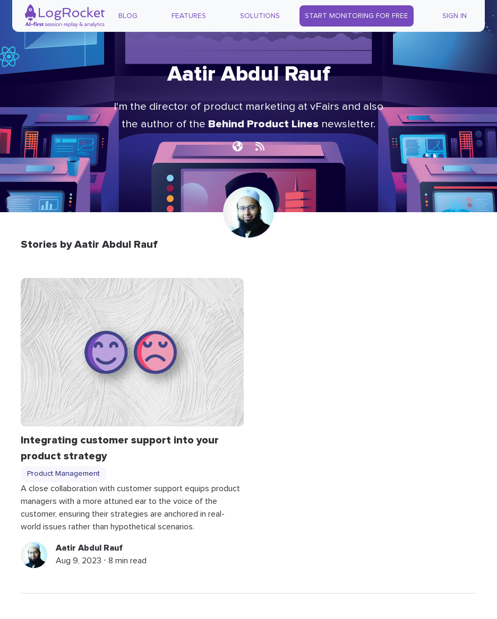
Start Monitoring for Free (356, 16)
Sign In (454, 16)
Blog (128, 16)
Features (189, 16)
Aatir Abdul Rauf (89, 548)
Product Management (63, 473)
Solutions (260, 16)
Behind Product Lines (263, 123)
